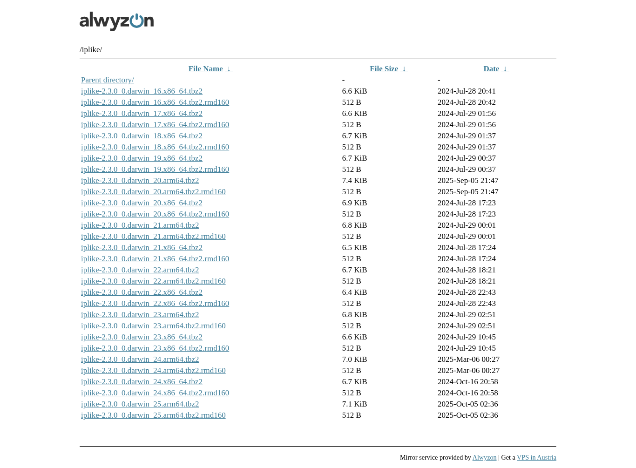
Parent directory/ (107, 79)
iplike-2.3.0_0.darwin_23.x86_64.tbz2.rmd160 (155, 348)
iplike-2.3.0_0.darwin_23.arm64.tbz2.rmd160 (153, 325)
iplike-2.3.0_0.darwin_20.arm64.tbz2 (140, 180)
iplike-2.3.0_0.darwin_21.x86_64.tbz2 (142, 247)
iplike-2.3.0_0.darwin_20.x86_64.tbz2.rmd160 (155, 214)
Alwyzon (485, 457)
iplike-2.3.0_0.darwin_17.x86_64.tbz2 (142, 113)
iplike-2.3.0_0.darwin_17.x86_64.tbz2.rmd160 (155, 124)
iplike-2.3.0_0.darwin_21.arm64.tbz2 (140, 225)
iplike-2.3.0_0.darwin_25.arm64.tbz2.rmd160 (153, 415)
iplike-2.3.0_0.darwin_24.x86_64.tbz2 (142, 381)
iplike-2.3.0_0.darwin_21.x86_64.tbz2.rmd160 (155, 258)
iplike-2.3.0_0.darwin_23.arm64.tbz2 (140, 314)
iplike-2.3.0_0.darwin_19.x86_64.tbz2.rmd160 (155, 169)
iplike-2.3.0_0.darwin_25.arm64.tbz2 (140, 404)
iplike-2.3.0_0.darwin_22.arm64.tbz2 (140, 269)
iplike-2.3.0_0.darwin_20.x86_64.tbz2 (142, 202)
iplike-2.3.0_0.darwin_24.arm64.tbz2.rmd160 (153, 370)
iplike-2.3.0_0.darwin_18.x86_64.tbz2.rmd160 (155, 146)
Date (491, 68)
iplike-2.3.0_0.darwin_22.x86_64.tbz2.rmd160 (155, 303)
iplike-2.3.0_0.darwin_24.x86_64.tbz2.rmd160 (155, 392)
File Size (384, 68)
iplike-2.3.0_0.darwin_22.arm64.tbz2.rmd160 (153, 281)
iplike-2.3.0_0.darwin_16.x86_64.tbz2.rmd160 (155, 102)
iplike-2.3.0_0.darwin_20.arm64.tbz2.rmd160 (153, 191)
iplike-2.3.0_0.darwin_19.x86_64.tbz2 (142, 158)
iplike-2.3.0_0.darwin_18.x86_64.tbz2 (142, 135)
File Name (206, 68)
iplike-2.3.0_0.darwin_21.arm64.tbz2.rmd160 (153, 236)
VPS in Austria (536, 457)
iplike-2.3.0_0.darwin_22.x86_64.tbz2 (142, 292)
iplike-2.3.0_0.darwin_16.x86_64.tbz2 (142, 91)
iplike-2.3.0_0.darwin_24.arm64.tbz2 (140, 359)
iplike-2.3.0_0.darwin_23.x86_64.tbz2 (142, 336)
